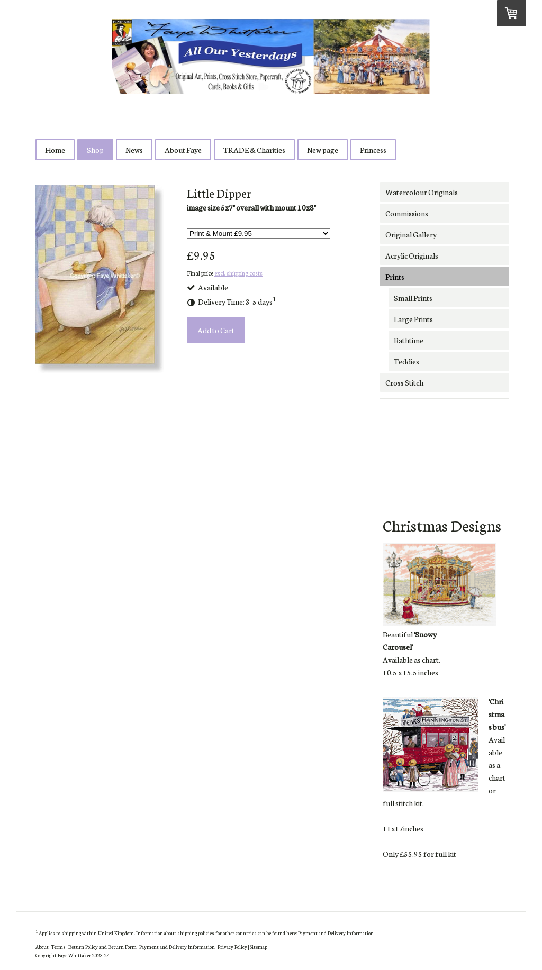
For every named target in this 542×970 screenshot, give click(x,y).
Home (55, 149)
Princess (373, 149)
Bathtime (408, 340)
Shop (95, 149)
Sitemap (258, 946)
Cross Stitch (404, 382)
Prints (394, 276)
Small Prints (413, 297)
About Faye (183, 149)
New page (322, 149)
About (42, 946)
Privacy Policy (232, 946)
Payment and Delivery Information (336, 932)
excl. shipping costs (238, 273)
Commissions (406, 213)
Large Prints (413, 319)
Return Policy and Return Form (102, 946)
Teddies (406, 361)
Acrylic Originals (411, 255)
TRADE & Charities (254, 149)
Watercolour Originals (421, 192)
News (134, 149)
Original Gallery (411, 234)
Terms (58, 946)
